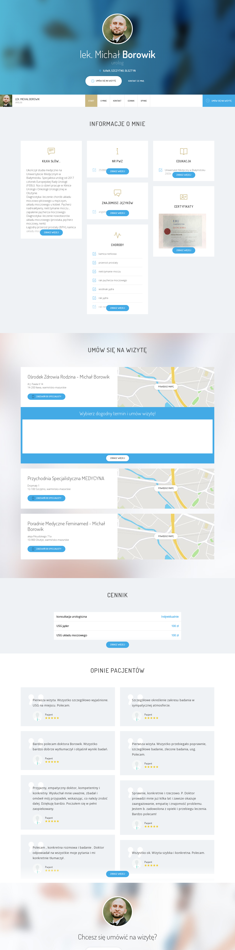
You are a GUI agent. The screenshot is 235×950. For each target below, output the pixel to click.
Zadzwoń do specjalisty (46, 396)
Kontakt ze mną (136, 80)
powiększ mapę (166, 386)
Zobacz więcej (117, 873)
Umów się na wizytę (219, 100)
